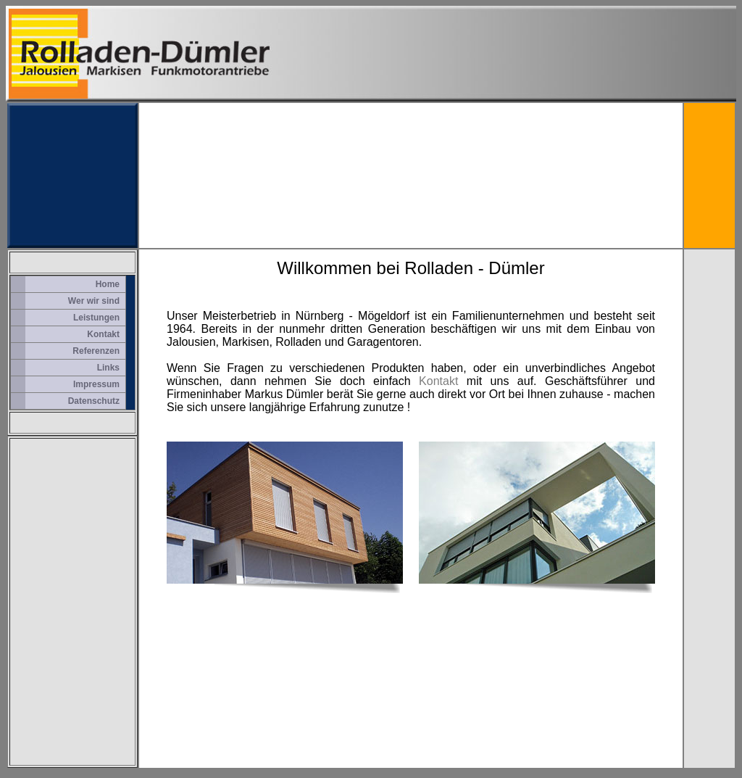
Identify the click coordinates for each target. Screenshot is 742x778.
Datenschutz (94, 401)
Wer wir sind (94, 301)
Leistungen (96, 318)
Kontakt (103, 334)
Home (108, 284)
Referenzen (96, 351)
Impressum (96, 384)
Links (108, 368)
